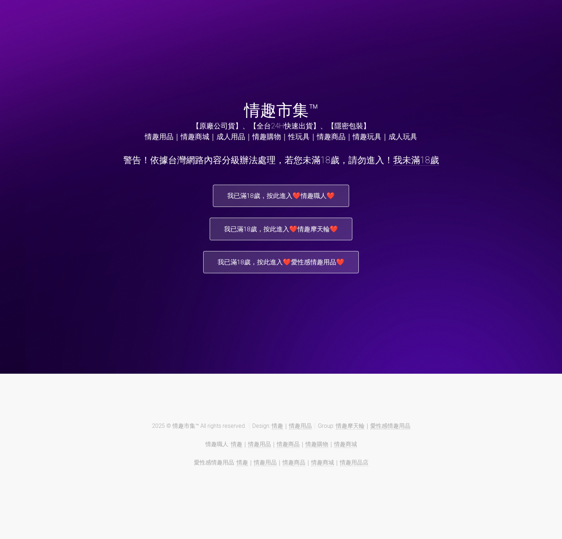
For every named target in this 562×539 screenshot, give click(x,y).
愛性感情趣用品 (390, 433)
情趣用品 (300, 433)
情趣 (277, 433)
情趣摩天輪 (350, 433)
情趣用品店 (354, 469)
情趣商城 (345, 451)
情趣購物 (316, 451)
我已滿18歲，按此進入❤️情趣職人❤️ (281, 197)
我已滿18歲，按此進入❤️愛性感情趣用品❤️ (281, 268)
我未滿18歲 (416, 160)
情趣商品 (288, 451)
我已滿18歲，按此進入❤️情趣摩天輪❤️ (281, 232)
